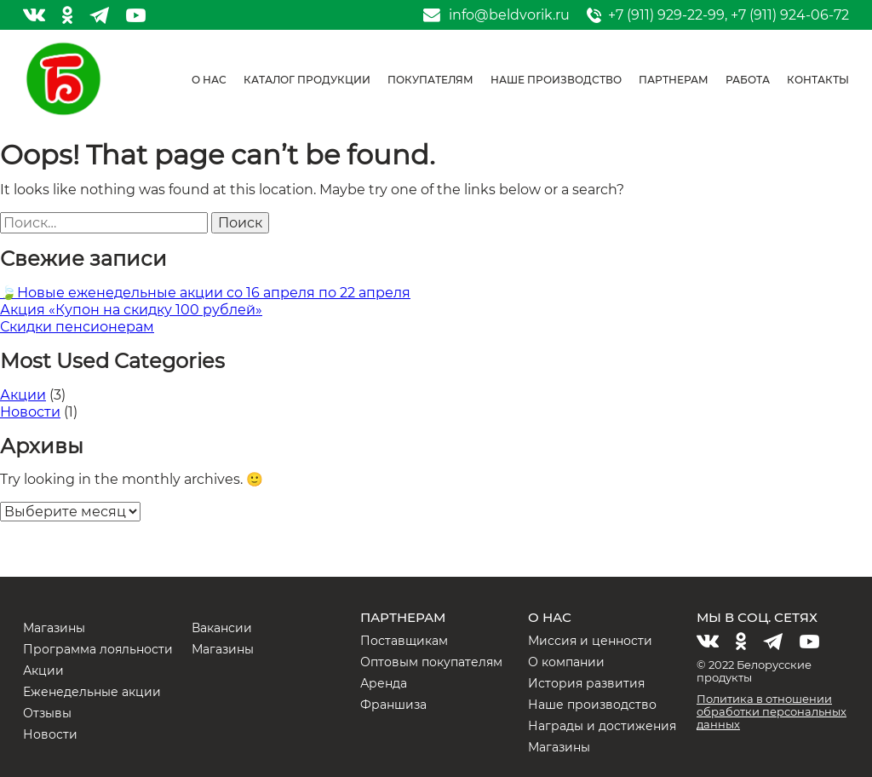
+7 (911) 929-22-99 (666, 15)
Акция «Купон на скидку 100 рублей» (131, 310)
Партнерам (673, 79)
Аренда (383, 683)
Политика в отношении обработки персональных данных (771, 711)
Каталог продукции (307, 79)
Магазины (54, 628)
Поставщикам (404, 640)
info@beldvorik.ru (509, 15)
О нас (209, 79)
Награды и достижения (602, 726)
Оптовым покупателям (431, 662)
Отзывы (47, 713)
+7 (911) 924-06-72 (790, 15)
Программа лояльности (98, 649)
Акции (23, 395)
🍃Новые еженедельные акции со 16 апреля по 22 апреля (205, 293)
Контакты (818, 79)
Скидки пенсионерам (77, 327)
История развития (586, 683)
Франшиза (393, 704)
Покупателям (430, 79)
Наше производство (556, 79)
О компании (566, 662)
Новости (30, 412)
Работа (748, 79)
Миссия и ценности (590, 640)
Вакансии (222, 628)
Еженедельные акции (92, 691)
